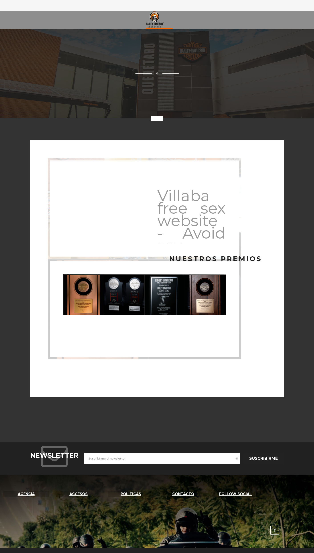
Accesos (78, 493)
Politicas (131, 493)
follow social (235, 493)
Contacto (183, 493)
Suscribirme (263, 458)
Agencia (26, 493)
